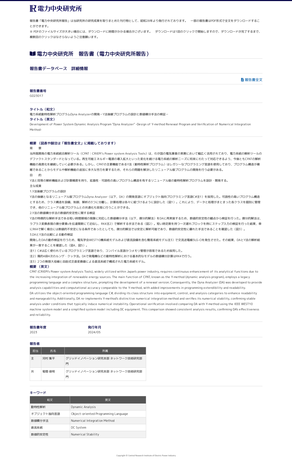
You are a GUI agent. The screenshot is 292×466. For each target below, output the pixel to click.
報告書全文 (253, 79)
